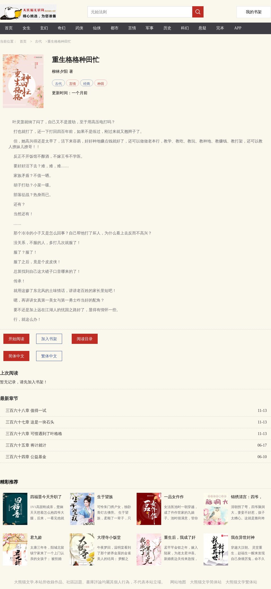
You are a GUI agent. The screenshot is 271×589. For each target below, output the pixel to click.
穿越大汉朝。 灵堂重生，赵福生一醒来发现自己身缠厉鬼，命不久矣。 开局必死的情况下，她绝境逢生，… (248, 559)
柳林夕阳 (60, 71)
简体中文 (16, 356)
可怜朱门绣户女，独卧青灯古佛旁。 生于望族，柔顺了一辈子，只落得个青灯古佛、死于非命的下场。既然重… (114, 518)
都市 (115, 28)
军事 (150, 28)
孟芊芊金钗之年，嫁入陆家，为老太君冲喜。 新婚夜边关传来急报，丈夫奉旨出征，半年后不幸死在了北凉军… (181, 559)
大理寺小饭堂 (109, 537)
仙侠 (97, 28)
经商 (86, 84)
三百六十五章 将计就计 (26, 445)
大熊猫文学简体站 (206, 582)
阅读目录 (85, 339)
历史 (167, 28)
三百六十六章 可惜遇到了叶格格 (34, 434)
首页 (9, 28)
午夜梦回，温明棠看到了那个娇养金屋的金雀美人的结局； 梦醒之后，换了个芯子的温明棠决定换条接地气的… (114, 559)
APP (237, 28)
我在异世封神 (243, 537)
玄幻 (44, 28)
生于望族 (105, 497)
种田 (100, 84)
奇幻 (61, 28)
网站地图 (178, 582)
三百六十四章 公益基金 (26, 457)
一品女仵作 (174, 497)
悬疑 (202, 28)
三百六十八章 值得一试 (26, 410)
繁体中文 (49, 356)
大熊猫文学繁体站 (241, 582)
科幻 (185, 28)
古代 (38, 41)
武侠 (79, 28)
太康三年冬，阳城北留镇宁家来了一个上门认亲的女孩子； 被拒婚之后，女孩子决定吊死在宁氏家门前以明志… (47, 559)
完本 (220, 28)
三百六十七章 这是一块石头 (30, 422)
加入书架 (49, 339)
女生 (26, 28)
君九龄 (36, 537)
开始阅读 (16, 339)
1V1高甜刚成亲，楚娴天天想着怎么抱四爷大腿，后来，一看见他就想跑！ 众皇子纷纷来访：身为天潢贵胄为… (47, 518)
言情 (132, 28)
